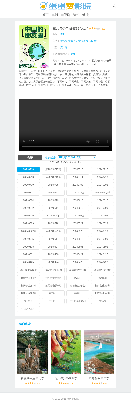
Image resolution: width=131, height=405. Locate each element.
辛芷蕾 (77, 40)
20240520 (77, 231)
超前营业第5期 (78, 285)
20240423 (77, 262)
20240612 (28, 208)
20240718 (28, 169)
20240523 (102, 223)
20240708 (53, 184)
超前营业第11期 (77, 270)
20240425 (28, 262)
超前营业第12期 (53, 270)
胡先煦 (93, 40)
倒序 (30, 157)
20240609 (102, 208)
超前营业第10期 (102, 270)
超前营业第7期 (28, 285)
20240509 (102, 239)
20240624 (28, 200)
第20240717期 (53, 169)
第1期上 (53, 301)
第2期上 (78, 293)
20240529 (28, 223)
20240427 (102, 254)
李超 (62, 34)
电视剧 (65, 15)
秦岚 (70, 40)
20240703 (77, 184)
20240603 (102, 215)
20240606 (28, 215)
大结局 (102, 301)
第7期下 (78, 277)
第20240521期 (53, 231)
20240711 (77, 177)
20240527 (77, 223)
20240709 (28, 184)
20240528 (53, 223)
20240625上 (77, 192)
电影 (55, 15)
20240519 (102, 231)
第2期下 (53, 293)
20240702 (102, 184)
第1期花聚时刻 (78, 301)
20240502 (102, 246)
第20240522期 (28, 231)
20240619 (53, 200)
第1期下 (28, 301)
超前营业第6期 (53, 285)
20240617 (102, 200)
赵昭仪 (85, 40)
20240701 (28, 192)
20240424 (53, 262)
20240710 (102, 177)
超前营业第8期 (53, 277)
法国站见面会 (28, 308)
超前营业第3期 (28, 293)
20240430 (53, 254)
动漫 (85, 15)
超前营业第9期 (28, 277)
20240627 (53, 192)
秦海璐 (63, 40)
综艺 (76, 15)
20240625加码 (102, 192)
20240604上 (77, 215)
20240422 (102, 262)
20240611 (53, 208)
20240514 (53, 239)
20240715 (102, 169)
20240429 (77, 254)
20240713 (28, 177)
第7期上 (102, 277)
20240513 (77, 239)
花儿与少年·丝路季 (65, 378)
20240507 (53, 246)
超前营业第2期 (102, 293)
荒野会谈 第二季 (99, 378)
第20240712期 (53, 177)
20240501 (28, 254)
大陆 (73, 54)
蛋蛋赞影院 (73, 398)
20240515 (28, 239)
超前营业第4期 (102, 285)
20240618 (77, 200)
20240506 (77, 246)
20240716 (77, 169)
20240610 (77, 208)
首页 (45, 15)
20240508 (28, 246)
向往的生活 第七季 (32, 378)
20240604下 (53, 215)
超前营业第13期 (28, 270)
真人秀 (63, 47)
